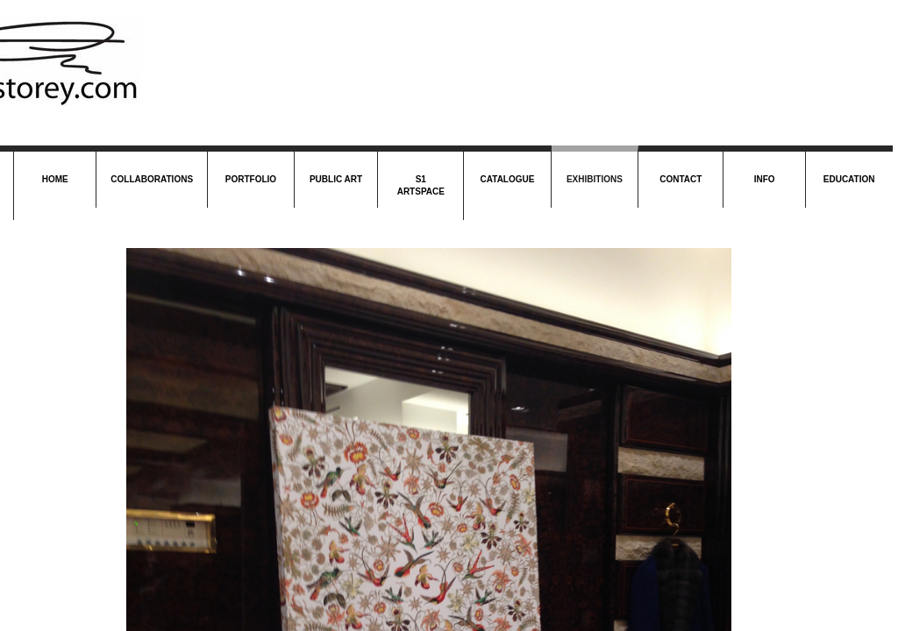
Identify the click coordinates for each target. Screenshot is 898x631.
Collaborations (151, 179)
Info (764, 179)
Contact (680, 179)
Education (849, 179)
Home (55, 179)
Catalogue (508, 179)
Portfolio (250, 179)
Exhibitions (595, 179)
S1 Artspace (421, 185)
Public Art (336, 179)
